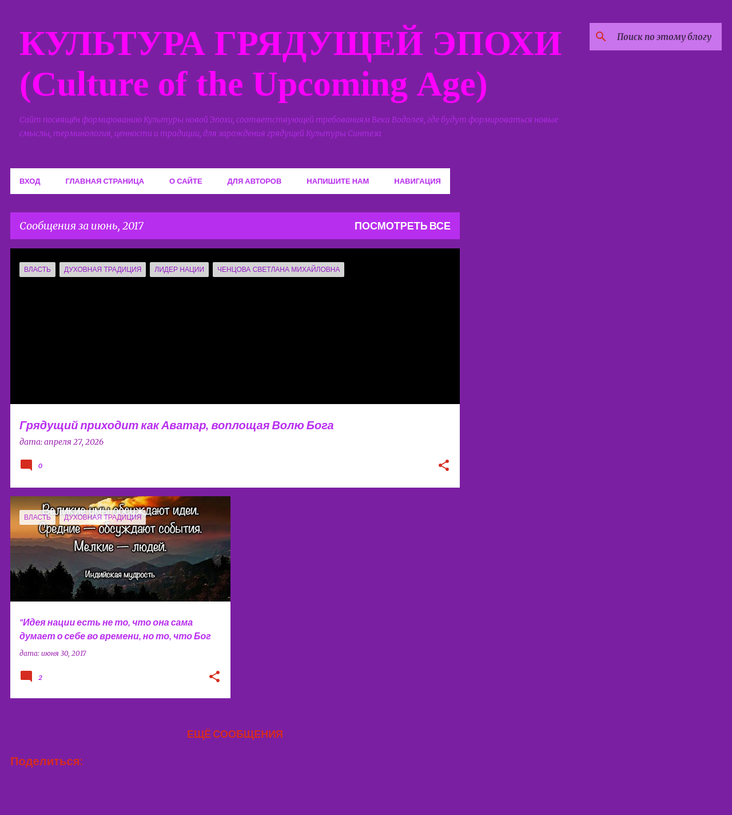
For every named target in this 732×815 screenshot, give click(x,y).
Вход (29, 180)
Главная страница (104, 180)
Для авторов (255, 180)
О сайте (185, 180)
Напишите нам (338, 180)
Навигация (417, 180)
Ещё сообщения (235, 733)
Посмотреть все (403, 225)
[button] (444, 466)
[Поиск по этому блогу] (662, 36)
